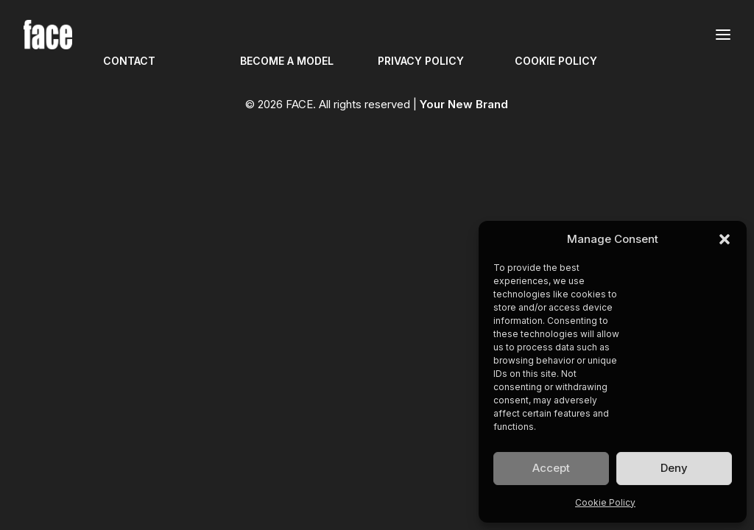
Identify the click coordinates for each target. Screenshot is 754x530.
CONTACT (129, 60)
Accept (551, 468)
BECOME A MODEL (287, 60)
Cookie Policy (605, 502)
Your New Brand (464, 104)
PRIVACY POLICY (421, 60)
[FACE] (48, 34)
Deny (674, 468)
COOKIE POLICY (556, 60)
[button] (724, 239)
